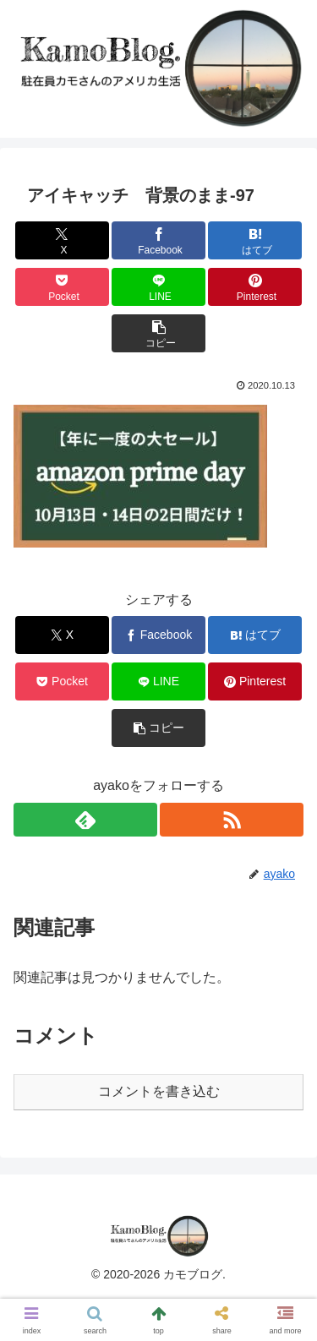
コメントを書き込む (159, 1091)
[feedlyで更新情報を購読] (85, 820)
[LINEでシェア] (158, 287)
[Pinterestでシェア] (255, 287)
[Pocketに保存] (62, 287)
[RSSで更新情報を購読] (231, 820)
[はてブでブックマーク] (255, 240)
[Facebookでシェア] (158, 240)
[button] (158, 333)
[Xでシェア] (62, 240)
